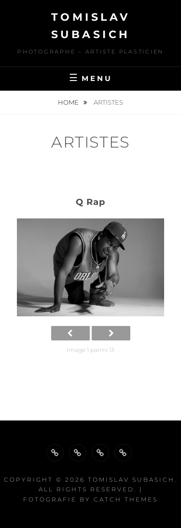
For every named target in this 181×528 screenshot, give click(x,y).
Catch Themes (126, 499)
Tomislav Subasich (131, 479)
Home (69, 102)
